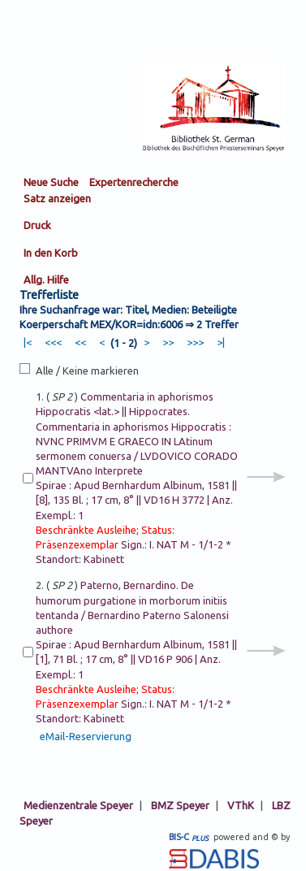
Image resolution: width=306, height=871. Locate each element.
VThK (240, 805)
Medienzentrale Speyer (78, 805)
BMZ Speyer (180, 805)
